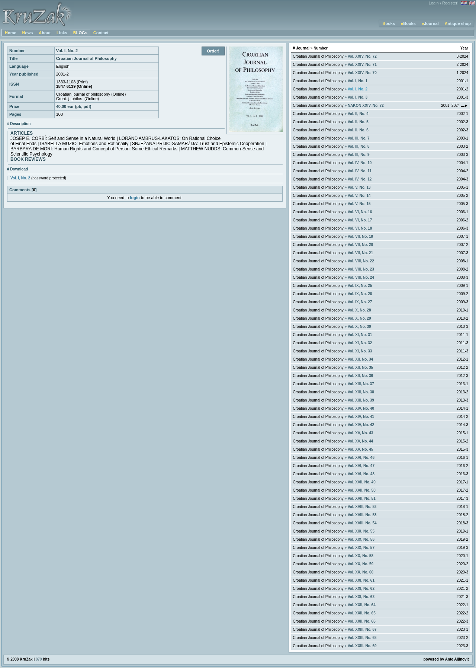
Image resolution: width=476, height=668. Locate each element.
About (45, 33)
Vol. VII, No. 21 (360, 253)
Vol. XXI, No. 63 (361, 597)
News (27, 33)
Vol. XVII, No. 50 (362, 490)
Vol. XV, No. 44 (360, 441)
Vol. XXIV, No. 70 (362, 73)
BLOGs (80, 33)
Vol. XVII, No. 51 (362, 498)
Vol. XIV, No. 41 (361, 417)
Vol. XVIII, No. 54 (362, 523)
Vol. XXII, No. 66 (362, 621)
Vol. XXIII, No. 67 (362, 629)
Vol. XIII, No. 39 (361, 400)
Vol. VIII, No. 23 (361, 269)
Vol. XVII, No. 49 (362, 482)
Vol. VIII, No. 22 (361, 261)
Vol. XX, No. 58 (360, 556)
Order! (213, 51)
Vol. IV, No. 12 (360, 179)
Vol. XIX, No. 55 (361, 531)
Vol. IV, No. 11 (360, 171)
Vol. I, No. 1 (357, 81)
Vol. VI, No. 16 (360, 212)
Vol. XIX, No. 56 (361, 539)
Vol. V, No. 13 (359, 187)
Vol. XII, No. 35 (360, 367)
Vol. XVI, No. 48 (361, 474)
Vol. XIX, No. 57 (361, 548)
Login (434, 3)
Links (62, 33)
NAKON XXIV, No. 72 (366, 105)
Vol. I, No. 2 (20, 178)
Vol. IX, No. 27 (360, 302)
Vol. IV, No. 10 (360, 163)
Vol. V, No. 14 (359, 196)
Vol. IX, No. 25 (360, 286)
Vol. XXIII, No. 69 (362, 646)
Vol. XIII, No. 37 (361, 384)
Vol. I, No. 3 (357, 97)
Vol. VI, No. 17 (360, 220)
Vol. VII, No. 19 (360, 236)
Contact (101, 33)
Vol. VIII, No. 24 (361, 277)
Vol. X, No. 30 (359, 327)
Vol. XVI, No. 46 (361, 458)
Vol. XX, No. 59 (360, 564)
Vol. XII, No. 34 (360, 359)
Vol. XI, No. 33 (360, 351)
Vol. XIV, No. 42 (361, 425)
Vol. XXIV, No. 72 (362, 56)
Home (10, 33)
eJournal (430, 23)
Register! (450, 3)
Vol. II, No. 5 (358, 122)
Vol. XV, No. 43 (360, 433)
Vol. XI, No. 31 (360, 335)
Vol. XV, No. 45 (360, 449)
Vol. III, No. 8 (359, 146)
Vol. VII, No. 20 (360, 245)
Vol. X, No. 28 (359, 310)
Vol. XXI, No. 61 (361, 580)
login (135, 197)
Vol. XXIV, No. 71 (362, 65)
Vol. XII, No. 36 (360, 376)
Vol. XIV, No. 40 (361, 408)
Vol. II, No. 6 (358, 130)
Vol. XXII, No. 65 (362, 613)
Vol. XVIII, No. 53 (362, 515)
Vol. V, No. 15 (359, 204)
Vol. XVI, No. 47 (361, 466)
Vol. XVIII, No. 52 (362, 507)
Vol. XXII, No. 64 (362, 605)
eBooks (408, 23)
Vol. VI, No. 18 (360, 228)
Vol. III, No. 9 (359, 155)
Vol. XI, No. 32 (360, 343)
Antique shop (458, 23)
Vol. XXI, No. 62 (361, 589)
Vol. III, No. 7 (359, 138)
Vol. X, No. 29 (359, 318)
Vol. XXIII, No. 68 (362, 638)
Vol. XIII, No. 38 (361, 392)
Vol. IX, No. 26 (360, 294)
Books (388, 23)
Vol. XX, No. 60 (360, 572)
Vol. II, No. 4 (358, 114)
